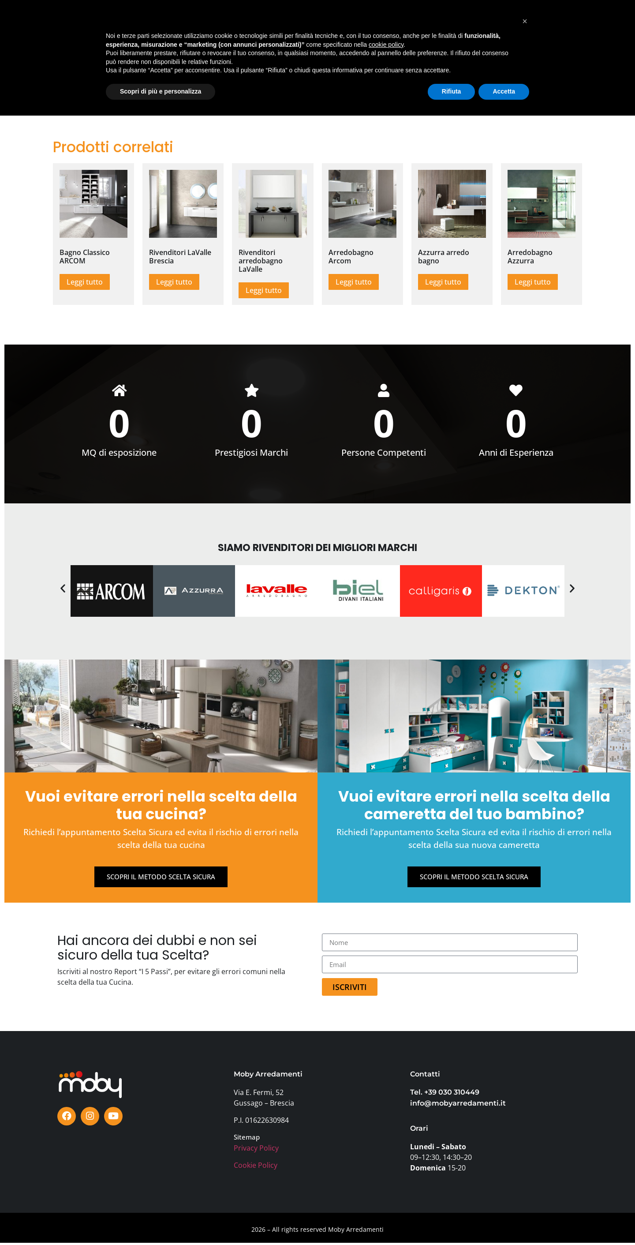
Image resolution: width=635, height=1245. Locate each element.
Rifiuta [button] (451, 1220)
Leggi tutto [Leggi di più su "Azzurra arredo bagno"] (443, 282)
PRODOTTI (119, 26)
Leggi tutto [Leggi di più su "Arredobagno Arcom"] (354, 282)
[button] (62, 590)
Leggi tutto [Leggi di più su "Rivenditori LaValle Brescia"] (174, 282)
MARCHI (210, 26)
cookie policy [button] (386, 1174)
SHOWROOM (166, 26)
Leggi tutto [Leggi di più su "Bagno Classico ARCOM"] (85, 282)
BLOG (344, 26)
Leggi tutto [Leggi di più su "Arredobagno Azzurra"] (533, 282)
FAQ (469, 26)
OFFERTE (248, 26)
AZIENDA (437, 26)
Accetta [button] (504, 1220)
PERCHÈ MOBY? (387, 26)
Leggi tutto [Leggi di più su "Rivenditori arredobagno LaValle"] (264, 290)
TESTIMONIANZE (298, 26)
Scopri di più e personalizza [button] (160, 1220)
